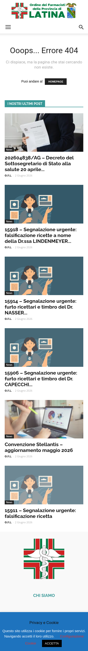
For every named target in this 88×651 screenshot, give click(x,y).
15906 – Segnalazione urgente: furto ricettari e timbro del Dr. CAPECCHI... (41, 378)
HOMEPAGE (55, 81)
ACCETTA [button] (52, 643)
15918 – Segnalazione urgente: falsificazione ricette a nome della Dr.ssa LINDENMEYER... (41, 235)
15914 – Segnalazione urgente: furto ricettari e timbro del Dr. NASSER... (41, 307)
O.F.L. (8, 175)
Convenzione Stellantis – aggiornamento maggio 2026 (39, 447)
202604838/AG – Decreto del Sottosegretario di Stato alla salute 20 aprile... (39, 163)
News (9, 149)
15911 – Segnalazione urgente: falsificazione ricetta (40, 513)
